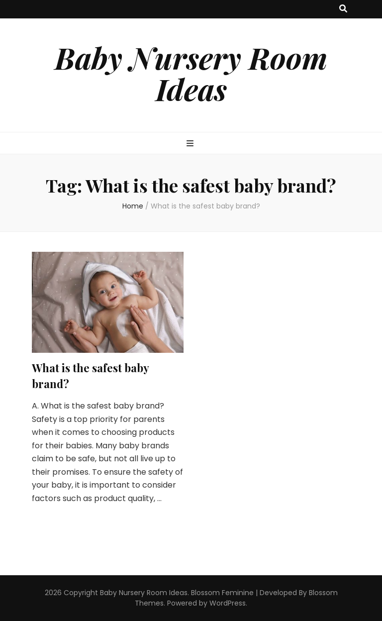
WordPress (227, 603)
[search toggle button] (343, 9)
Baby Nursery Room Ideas (191, 72)
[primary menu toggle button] (191, 144)
